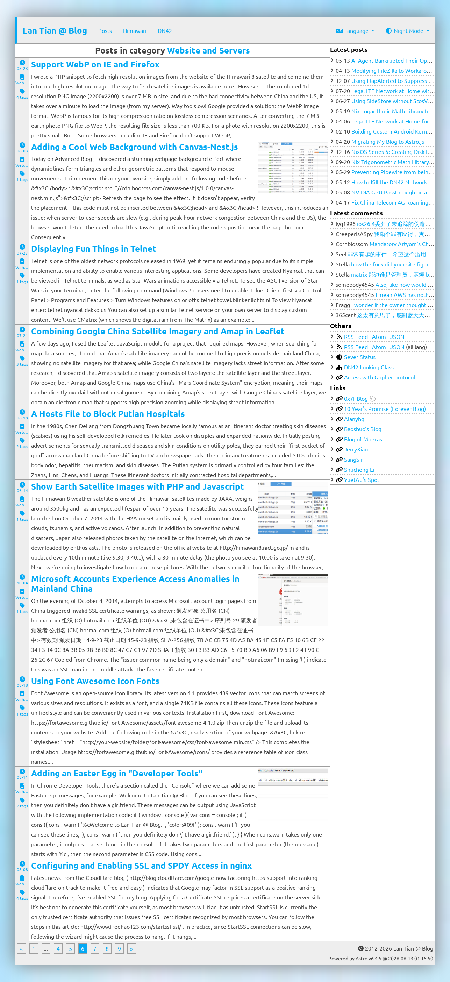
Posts (105, 30)
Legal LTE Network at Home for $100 (397, 121)
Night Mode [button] (405, 30)
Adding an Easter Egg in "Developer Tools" (116, 773)
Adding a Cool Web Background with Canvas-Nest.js (134, 146)
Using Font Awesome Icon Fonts (95, 680)
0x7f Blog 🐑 (360, 398)
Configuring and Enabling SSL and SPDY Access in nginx (141, 865)
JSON (397, 336)
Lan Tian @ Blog (55, 30)
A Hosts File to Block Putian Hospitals (108, 413)
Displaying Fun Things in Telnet (93, 248)
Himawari (135, 30)
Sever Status (360, 356)
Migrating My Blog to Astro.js (387, 141)
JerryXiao (356, 449)
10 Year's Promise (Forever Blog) (385, 408)
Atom (379, 336)
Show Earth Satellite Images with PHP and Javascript (137, 486)
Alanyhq (354, 418)
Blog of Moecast (364, 438)
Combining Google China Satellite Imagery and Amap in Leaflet (158, 331)
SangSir (353, 459)
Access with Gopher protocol (379, 376)
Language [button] (353, 30)
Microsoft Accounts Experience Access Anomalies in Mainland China (135, 583)
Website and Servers (208, 50)
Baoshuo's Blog (362, 428)
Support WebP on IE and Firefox (95, 64)
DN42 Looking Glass (369, 366)
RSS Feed (356, 336)
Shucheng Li (359, 469)
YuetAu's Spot (361, 479)
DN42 (165, 30)
